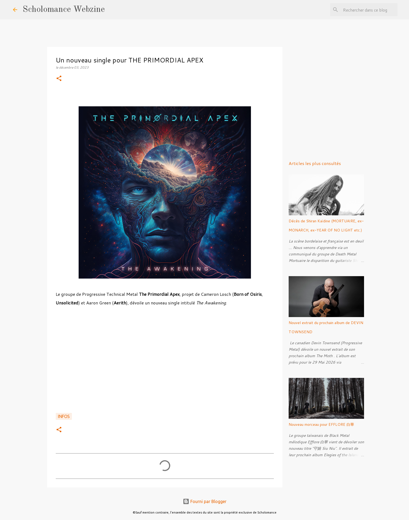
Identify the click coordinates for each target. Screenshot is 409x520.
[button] (59, 78)
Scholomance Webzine (64, 9)
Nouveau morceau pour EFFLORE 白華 (321, 424)
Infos (64, 416)
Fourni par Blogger (204, 501)
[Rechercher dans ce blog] (369, 9)
